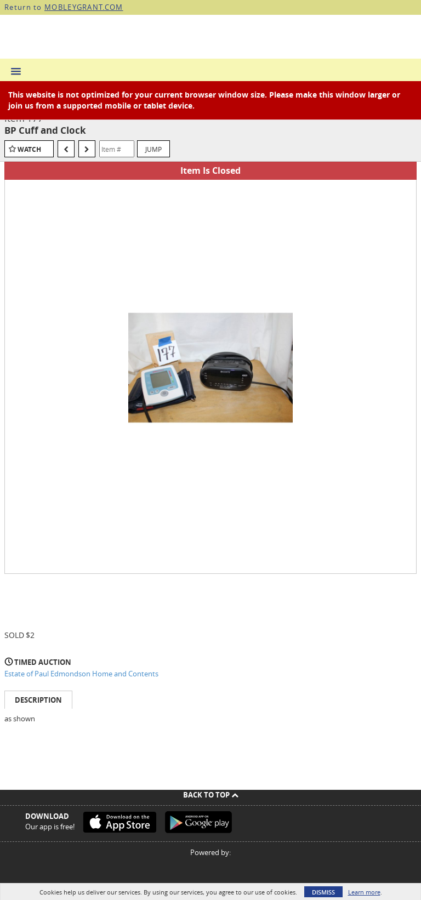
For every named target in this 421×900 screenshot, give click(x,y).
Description (38, 700)
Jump (153, 149)
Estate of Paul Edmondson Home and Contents (81, 674)
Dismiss (323, 892)
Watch (29, 149)
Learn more (364, 892)
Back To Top (210, 795)
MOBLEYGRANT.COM (83, 7)
